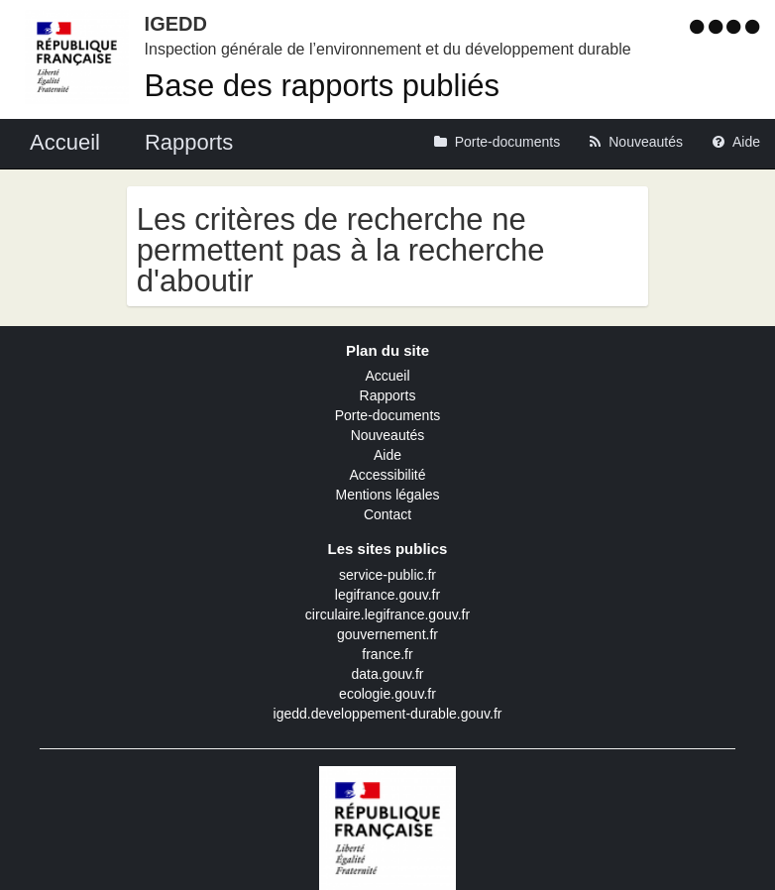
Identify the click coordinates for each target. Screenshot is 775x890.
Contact (387, 514)
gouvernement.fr (387, 634)
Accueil (387, 376)
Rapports (388, 395)
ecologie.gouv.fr (387, 694)
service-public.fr (387, 575)
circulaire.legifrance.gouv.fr (387, 614)
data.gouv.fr (388, 674)
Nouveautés (388, 435)
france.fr (387, 654)
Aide (387, 455)
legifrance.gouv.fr (387, 595)
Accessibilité (387, 475)
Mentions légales (387, 494)
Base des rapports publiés (322, 85)
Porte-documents (388, 415)
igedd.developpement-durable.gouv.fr (388, 714)
